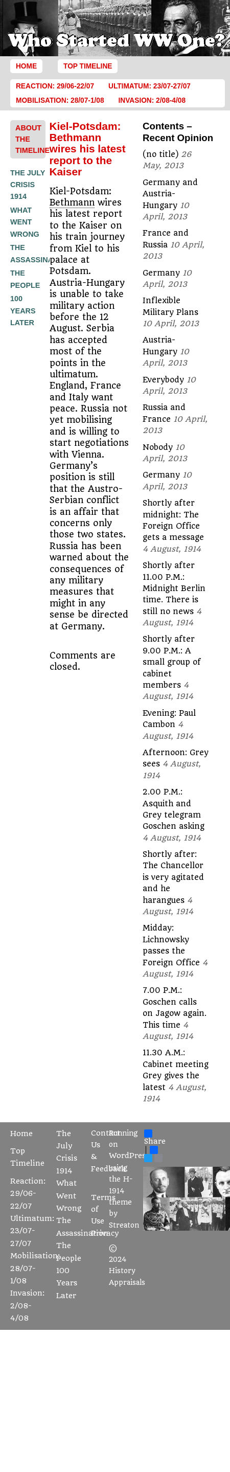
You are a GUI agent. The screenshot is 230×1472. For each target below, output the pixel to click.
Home (26, 66)
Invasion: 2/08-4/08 (152, 100)
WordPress (129, 1155)
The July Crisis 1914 (27, 185)
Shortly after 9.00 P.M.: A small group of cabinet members (172, 662)
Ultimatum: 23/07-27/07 (149, 86)
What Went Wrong (24, 222)
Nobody (158, 447)
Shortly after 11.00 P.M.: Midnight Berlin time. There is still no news (174, 588)
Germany (161, 273)
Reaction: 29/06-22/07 (55, 86)
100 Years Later (23, 311)
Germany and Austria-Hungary (170, 194)
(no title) (160, 154)
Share (155, 1137)
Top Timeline (87, 66)
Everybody (163, 379)
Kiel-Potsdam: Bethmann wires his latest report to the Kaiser (88, 149)
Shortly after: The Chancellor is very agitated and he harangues (173, 877)
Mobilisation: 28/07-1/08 (60, 100)
